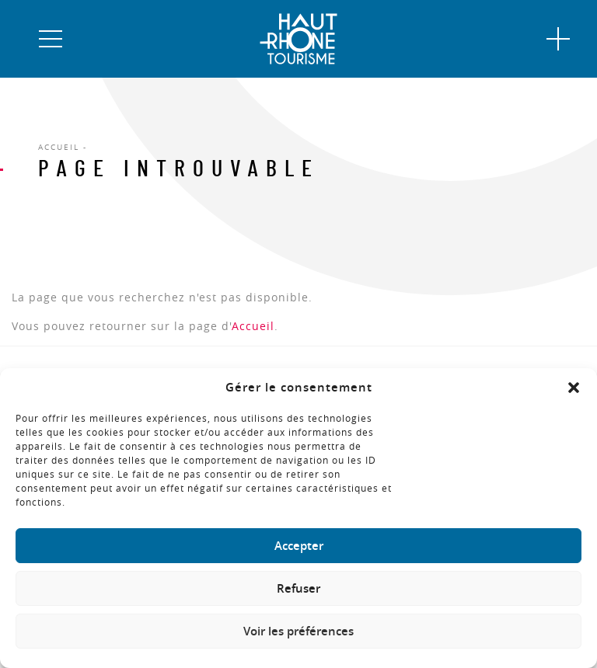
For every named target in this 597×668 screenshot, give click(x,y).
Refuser (298, 588)
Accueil (253, 325)
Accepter (298, 546)
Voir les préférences (298, 631)
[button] (573, 387)
